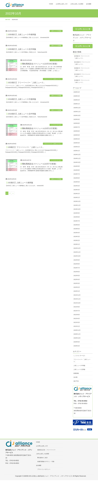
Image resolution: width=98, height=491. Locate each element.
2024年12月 (77, 154)
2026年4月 (77, 92)
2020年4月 (77, 346)
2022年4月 (77, 279)
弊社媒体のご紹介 (42, 457)
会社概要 (38, 465)
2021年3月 (77, 322)
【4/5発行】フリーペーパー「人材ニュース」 (82, 57)
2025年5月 (77, 135)
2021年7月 (77, 310)
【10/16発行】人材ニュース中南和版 (20, 99)
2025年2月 (77, 146)
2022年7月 (77, 268)
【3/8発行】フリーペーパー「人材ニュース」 (82, 69)
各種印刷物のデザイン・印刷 (45, 461)
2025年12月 (77, 107)
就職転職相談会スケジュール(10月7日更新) (38, 164)
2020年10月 (77, 338)
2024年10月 (77, 162)
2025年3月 (77, 143)
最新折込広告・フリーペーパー (46, 450)
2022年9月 (77, 260)
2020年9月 (77, 342)
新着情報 (76, 373)
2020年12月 (77, 330)
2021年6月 (77, 314)
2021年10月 (77, 303)
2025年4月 (77, 139)
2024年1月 (77, 197)
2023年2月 (77, 240)
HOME (38, 442)
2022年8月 (77, 264)
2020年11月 (77, 334)
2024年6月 (77, 178)
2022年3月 (77, 283)
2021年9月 (77, 307)
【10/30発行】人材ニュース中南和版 (20, 34)
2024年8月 (77, 170)
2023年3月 (77, 236)
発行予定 (76, 381)
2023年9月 (77, 213)
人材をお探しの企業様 (42, 453)
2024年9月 (77, 166)
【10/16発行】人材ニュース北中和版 (20, 114)
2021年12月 (77, 295)
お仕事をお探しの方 (42, 446)
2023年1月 (77, 244)
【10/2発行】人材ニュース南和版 (19, 183)
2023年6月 (77, 225)
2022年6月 (77, 271)
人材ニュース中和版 (56, 31)
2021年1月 (77, 326)
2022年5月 (77, 275)
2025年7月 (77, 127)
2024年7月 (77, 174)
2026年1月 (77, 104)
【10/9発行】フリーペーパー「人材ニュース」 (24, 147)
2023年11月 (77, 205)
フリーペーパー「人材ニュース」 (52, 79)
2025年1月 (77, 150)
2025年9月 (77, 119)
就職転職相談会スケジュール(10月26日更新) (38, 64)
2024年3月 (77, 189)
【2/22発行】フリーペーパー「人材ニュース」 (82, 75)
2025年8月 (77, 123)
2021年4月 (77, 318)
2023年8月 (77, 217)
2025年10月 (77, 115)
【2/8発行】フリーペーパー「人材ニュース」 (82, 81)
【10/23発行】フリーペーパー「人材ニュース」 (25, 83)
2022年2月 (77, 287)
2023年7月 (77, 221)
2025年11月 (77, 111)
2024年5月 (77, 182)
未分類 (75, 377)
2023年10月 (77, 209)
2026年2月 (77, 100)
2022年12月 (77, 248)
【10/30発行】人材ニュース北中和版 (20, 49)
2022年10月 (77, 256)
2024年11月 (77, 158)
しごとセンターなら (56, 60)
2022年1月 (77, 291)
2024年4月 (77, 186)
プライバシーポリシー (43, 469)
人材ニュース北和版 (56, 45)
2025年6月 (77, 131)
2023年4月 (77, 232)
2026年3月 (77, 96)
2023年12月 (77, 201)
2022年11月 (77, 252)
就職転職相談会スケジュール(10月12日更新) (38, 128)
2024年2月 (77, 193)
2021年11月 (77, 299)
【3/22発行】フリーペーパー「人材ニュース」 (82, 63)
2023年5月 (77, 228)
